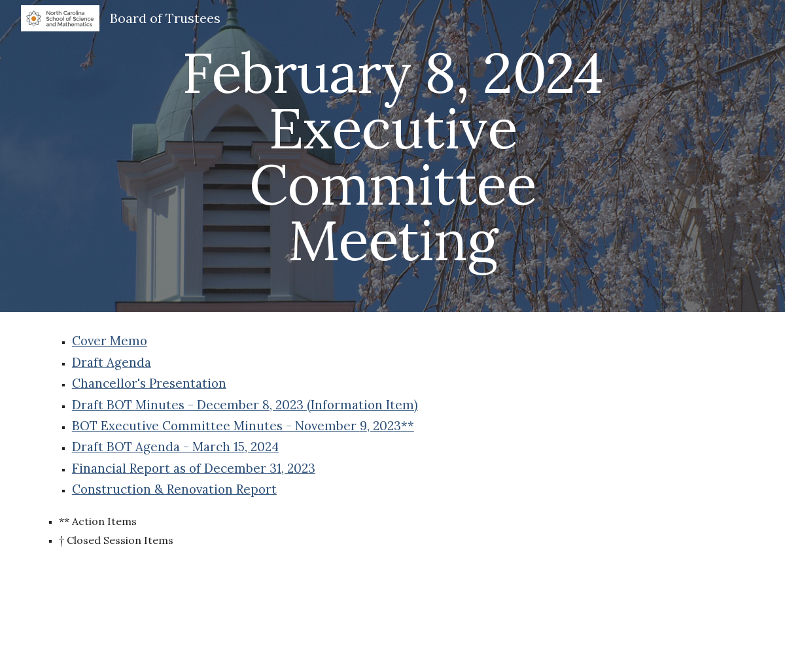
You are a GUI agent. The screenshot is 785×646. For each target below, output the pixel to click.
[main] (392, 156)
